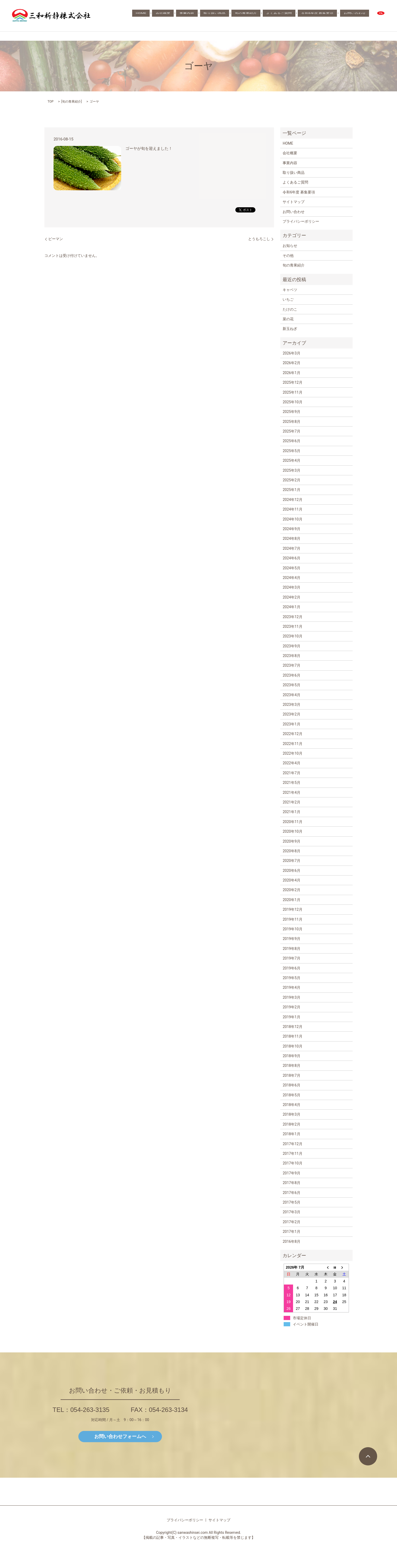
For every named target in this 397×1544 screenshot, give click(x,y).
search (381, 16)
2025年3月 (291, 470)
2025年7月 (291, 431)
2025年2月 (291, 480)
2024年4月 (291, 578)
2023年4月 (291, 695)
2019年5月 (291, 978)
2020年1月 (291, 900)
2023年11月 (292, 626)
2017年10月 (292, 1163)
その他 (288, 255)
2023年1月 (291, 724)
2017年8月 (291, 1183)
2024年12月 (292, 500)
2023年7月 (291, 665)
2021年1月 (291, 812)
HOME (194, 16)
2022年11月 (292, 744)
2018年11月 (292, 1036)
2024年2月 (291, 597)
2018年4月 (291, 1105)
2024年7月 (291, 548)
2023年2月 (291, 714)
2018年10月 (292, 1046)
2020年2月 (291, 890)
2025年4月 (291, 460)
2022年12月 (292, 734)
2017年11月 (292, 1153)
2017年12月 (292, 1144)
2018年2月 (291, 1124)
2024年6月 (291, 558)
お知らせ (290, 246)
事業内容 (225, 16)
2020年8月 (291, 851)
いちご (288, 299)
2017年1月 (291, 1231)
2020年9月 (291, 841)
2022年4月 (291, 763)
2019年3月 (291, 997)
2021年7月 (291, 773)
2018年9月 (291, 1056)
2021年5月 (291, 782)
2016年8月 (291, 1241)
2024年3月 (291, 587)
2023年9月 (291, 646)
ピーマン (55, 239)
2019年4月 (291, 987)
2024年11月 (292, 509)
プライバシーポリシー (301, 221)
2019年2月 (291, 1007)
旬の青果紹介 (271, 16)
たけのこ (290, 309)
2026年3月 (291, 353)
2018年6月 (291, 1085)
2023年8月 (291, 656)
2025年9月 (291, 412)
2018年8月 (291, 1065)
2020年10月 (292, 831)
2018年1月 (291, 1134)
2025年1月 (291, 490)
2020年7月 (291, 861)
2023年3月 (291, 704)
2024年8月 (291, 538)
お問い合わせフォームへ (120, 1436)
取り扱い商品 (246, 16)
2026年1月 (291, 373)
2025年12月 (292, 382)
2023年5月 (291, 685)
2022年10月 (292, 753)
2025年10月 (292, 402)
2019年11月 (292, 919)
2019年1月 (291, 1017)
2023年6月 (291, 675)
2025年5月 (291, 451)
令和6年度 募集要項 (328, 16)
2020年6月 (291, 870)
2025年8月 (291, 421)
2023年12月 (292, 617)
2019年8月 (291, 948)
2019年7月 (291, 958)
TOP (51, 101)
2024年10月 (292, 519)
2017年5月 (291, 1202)
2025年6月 (291, 441)
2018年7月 (291, 1075)
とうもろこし (259, 239)
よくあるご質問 (297, 16)
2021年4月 (291, 792)
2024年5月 (291, 568)
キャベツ (290, 290)
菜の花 (288, 319)
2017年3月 (291, 1212)
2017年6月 (291, 1193)
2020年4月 (291, 880)
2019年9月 (291, 939)
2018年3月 (291, 1114)
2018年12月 (292, 1027)
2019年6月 (291, 968)
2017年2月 (291, 1222)
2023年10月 (292, 636)
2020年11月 (292, 822)
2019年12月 (292, 909)
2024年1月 (291, 607)
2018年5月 (291, 1095)
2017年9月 (291, 1173)
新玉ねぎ (290, 329)
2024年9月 (291, 529)
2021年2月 (291, 802)
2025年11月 (292, 392)
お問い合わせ (358, 16)
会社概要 (208, 16)
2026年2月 (291, 363)
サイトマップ (294, 202)
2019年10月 (292, 929)
